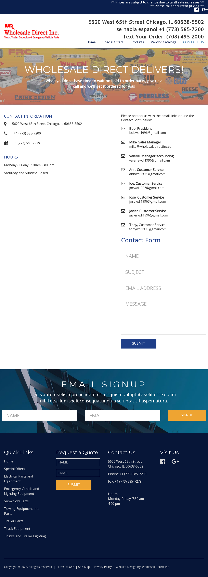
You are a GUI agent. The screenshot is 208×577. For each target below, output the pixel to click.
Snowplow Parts (16, 501)
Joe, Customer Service (145, 183)
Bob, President (140, 128)
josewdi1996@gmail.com (147, 201)
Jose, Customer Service (146, 197)
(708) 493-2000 (185, 36)
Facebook (196, 9)
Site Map (84, 567)
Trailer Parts (13, 521)
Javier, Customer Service (147, 211)
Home (91, 42)
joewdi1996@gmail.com (146, 188)
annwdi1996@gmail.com (147, 174)
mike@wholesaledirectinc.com (151, 146)
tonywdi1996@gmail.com (148, 229)
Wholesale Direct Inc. (155, 567)
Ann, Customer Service (146, 169)
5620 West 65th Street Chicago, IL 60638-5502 (146, 22)
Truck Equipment (17, 528)
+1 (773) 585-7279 (26, 143)
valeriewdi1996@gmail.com (149, 160)
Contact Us (193, 42)
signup (187, 415)
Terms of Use (65, 567)
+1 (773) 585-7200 (181, 29)
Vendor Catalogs (163, 42)
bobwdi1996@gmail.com (147, 132)
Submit (74, 484)
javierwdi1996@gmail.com (148, 215)
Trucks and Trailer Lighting (25, 536)
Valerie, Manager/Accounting (151, 156)
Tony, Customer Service (147, 225)
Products (137, 42)
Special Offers (113, 42)
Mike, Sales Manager (145, 142)
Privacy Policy (103, 567)
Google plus (205, 9)
